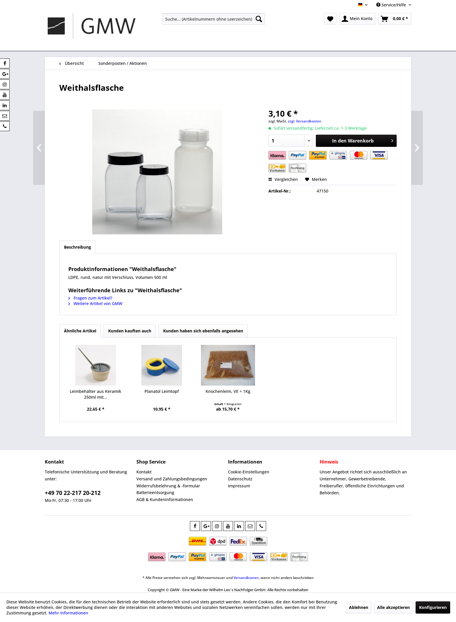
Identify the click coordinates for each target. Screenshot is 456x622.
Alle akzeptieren (393, 607)
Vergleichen (283, 179)
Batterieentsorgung (155, 492)
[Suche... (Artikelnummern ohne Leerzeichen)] (213, 19)
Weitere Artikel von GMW (95, 303)
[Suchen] (259, 19)
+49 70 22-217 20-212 (73, 493)
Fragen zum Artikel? (90, 298)
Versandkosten (246, 577)
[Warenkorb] (394, 19)
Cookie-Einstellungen (248, 472)
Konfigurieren (433, 607)
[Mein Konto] (357, 19)
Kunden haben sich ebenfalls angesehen (203, 331)
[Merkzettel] (330, 19)
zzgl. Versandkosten (304, 121)
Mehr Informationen (68, 613)
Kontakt (144, 472)
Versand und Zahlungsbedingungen (171, 479)
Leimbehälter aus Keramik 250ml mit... (95, 394)
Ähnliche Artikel (80, 331)
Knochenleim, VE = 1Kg (228, 391)
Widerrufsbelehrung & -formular (168, 486)
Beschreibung (77, 247)
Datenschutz (240, 479)
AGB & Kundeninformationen (164, 499)
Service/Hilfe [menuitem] (391, 5)
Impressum (239, 486)
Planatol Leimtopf (162, 391)
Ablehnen (358, 607)
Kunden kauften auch (129, 331)
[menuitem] (213, 19)
